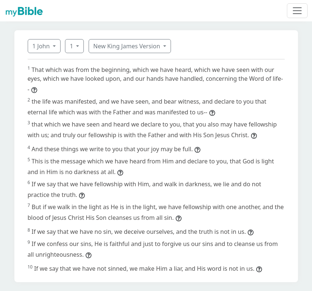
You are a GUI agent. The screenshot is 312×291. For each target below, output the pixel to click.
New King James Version (127, 46)
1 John (41, 46)
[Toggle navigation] (297, 10)
